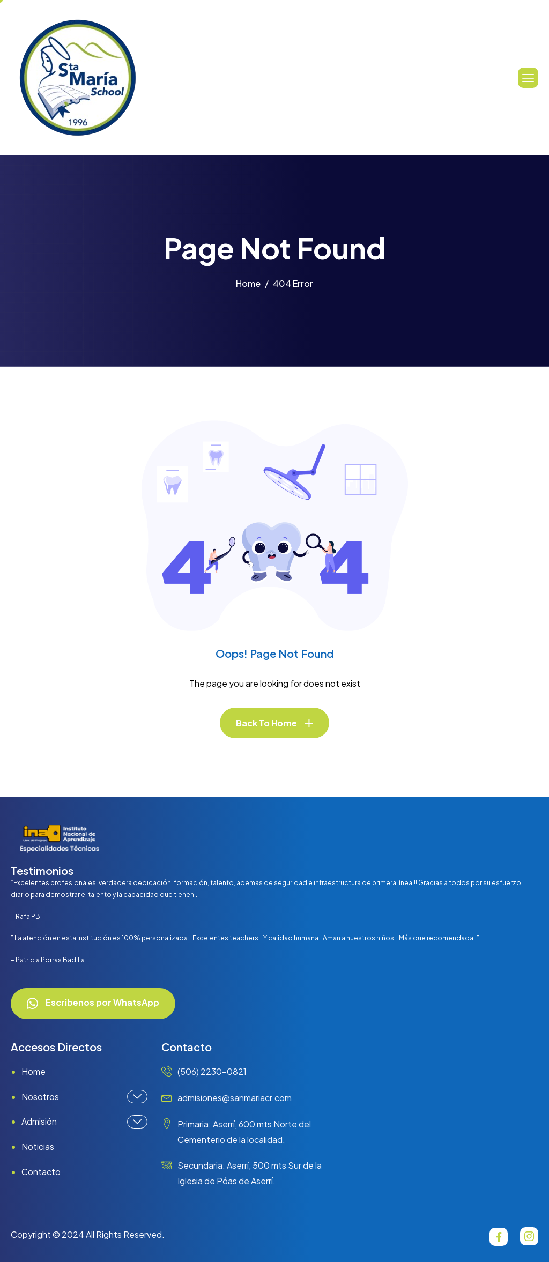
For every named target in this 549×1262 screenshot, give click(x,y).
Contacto (41, 1171)
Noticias (37, 1146)
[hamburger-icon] (528, 78)
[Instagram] (529, 1236)
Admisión (84, 1122)
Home (33, 1071)
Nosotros (84, 1096)
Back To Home (266, 723)
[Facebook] (498, 1237)
